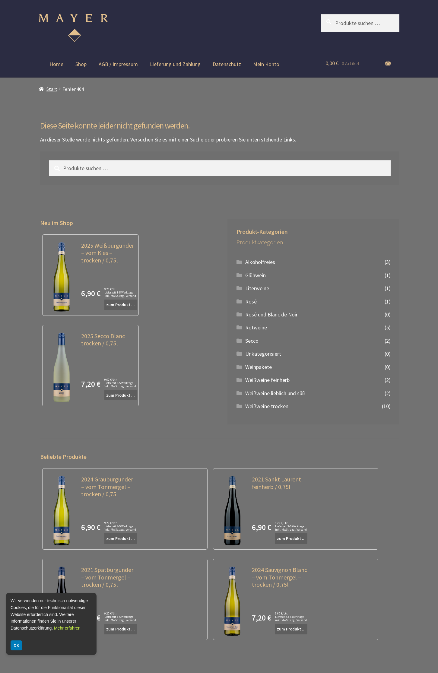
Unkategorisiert (263, 353)
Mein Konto (266, 64)
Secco (252, 340)
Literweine (257, 288)
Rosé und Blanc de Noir (271, 314)
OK (16, 645)
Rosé (251, 301)
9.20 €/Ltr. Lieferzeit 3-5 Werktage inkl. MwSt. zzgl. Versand (120, 292)
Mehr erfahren (67, 628)
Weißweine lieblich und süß (275, 393)
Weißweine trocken (266, 406)
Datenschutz (227, 64)
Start (51, 89)
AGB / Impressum (118, 64)
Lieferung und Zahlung (175, 64)
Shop (81, 64)
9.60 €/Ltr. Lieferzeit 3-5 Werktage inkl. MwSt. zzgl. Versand (120, 383)
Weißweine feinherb (267, 379)
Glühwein (255, 275)
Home (56, 64)
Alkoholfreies (260, 262)
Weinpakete (258, 366)
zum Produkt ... (120, 304)
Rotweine (256, 327)
